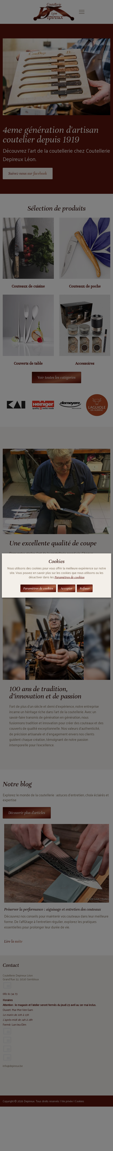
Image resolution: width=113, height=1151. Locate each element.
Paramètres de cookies (69, 577)
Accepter (66, 588)
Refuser (85, 588)
